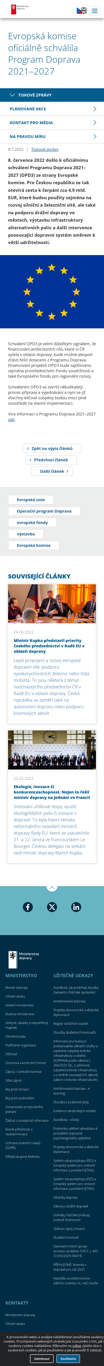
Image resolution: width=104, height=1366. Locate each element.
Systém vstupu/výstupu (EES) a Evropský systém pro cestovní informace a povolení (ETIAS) (74, 1165)
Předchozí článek (51, 460)
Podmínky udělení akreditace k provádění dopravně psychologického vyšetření (75, 1133)
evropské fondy (32, 522)
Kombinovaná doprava (69, 1001)
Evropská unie (31, 499)
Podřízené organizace (20, 1045)
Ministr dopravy (16, 987)
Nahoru (52, 889)
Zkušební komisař (66, 1237)
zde (11, 419)
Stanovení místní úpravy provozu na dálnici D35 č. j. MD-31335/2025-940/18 (76, 1251)
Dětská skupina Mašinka (22, 1156)
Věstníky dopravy (65, 1197)
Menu (94, 10)
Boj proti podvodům (19, 1098)
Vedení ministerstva (19, 1005)
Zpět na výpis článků (52, 448)
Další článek (52, 471)
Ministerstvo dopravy (20, 9)
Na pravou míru (28, 136)
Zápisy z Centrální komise (23, 1071)
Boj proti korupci (17, 1089)
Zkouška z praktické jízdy (71, 1102)
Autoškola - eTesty (66, 1120)
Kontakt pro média (31, 122)
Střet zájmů (13, 1080)
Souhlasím (68, 1358)
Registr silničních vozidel (70, 1023)
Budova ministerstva (19, 1014)
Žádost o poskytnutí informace (27, 1120)
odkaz (76, 1346)
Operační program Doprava (44, 511)
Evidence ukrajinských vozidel (74, 1111)
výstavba (26, 534)
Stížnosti (11, 1054)
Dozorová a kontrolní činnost (25, 1063)
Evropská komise (34, 545)
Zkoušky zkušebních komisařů (74, 1032)
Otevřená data (15, 1036)
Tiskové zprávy (34, 95)
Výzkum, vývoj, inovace (69, 1228)
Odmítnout (41, 1358)
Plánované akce (28, 109)
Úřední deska (15, 996)
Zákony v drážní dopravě (70, 1206)
